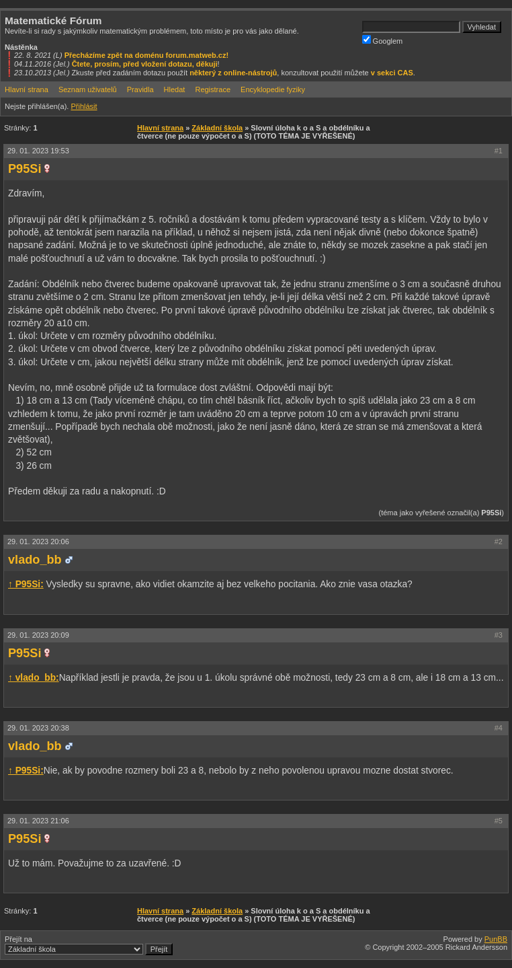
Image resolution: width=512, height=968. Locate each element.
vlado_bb (35, 559)
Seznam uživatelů (87, 89)
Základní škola (217, 128)
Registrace (212, 89)
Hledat (174, 89)
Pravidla (140, 89)
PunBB (495, 939)
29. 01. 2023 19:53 (38, 151)
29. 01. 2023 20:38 (38, 728)
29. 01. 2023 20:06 (38, 541)
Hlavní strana (26, 89)
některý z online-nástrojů (233, 73)
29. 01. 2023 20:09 (38, 635)
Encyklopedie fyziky (273, 89)
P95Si (24, 169)
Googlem (382, 40)
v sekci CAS (392, 73)
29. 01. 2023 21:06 (38, 821)
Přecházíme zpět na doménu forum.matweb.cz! (147, 55)
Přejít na (89, 945)
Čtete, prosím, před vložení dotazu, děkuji (145, 64)
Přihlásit (84, 106)
